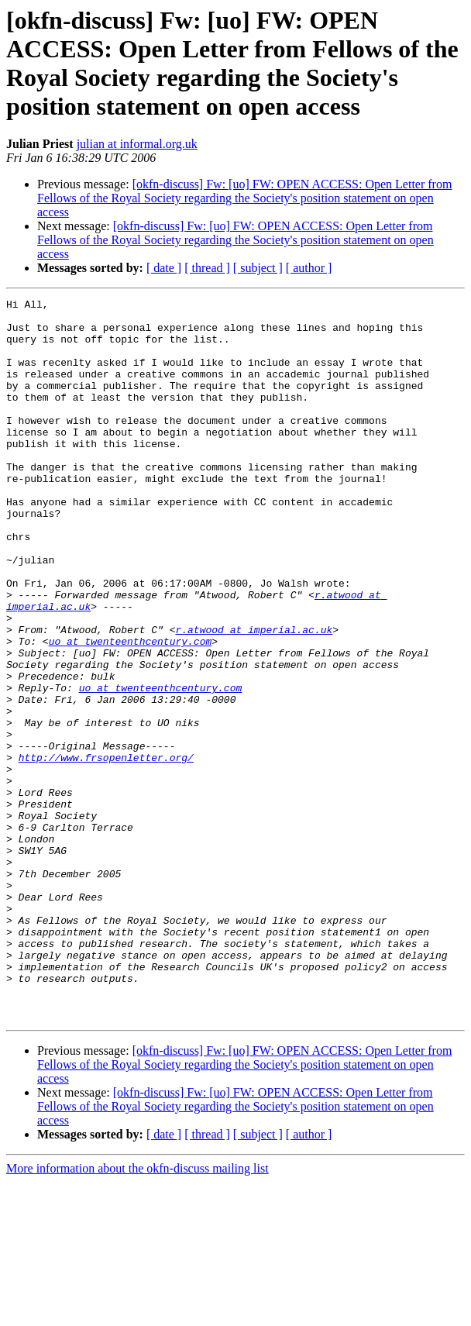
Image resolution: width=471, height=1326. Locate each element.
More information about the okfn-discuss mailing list (137, 1312)
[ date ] (163, 267)
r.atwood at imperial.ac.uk (253, 697)
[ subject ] (258, 267)
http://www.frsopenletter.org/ (106, 850)
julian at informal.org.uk (137, 143)
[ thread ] (207, 267)
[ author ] (309, 267)
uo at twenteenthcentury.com (130, 711)
